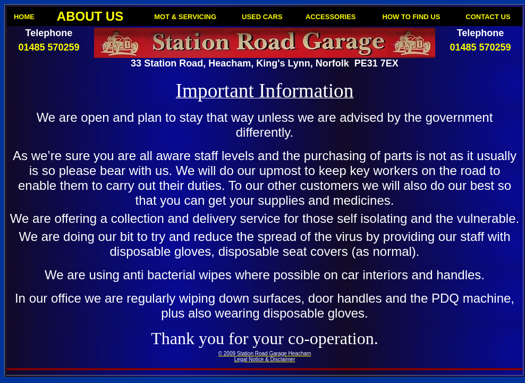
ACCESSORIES (331, 17)
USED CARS (262, 17)
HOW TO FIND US (412, 17)
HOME (24, 17)
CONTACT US (487, 17)
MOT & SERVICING (185, 17)
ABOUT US (90, 16)
